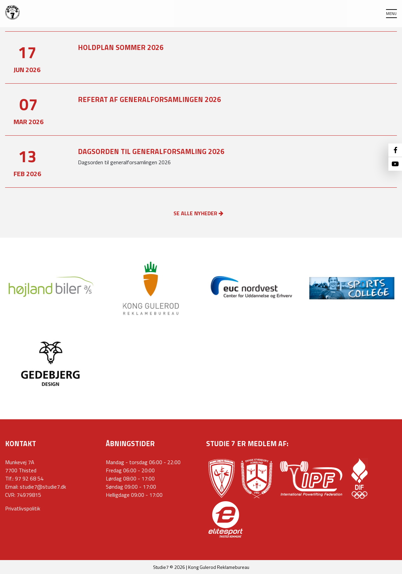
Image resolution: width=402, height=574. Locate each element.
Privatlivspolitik (22, 508)
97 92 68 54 (29, 478)
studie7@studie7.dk (43, 487)
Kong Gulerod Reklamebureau (218, 567)
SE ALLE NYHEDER (198, 213)
